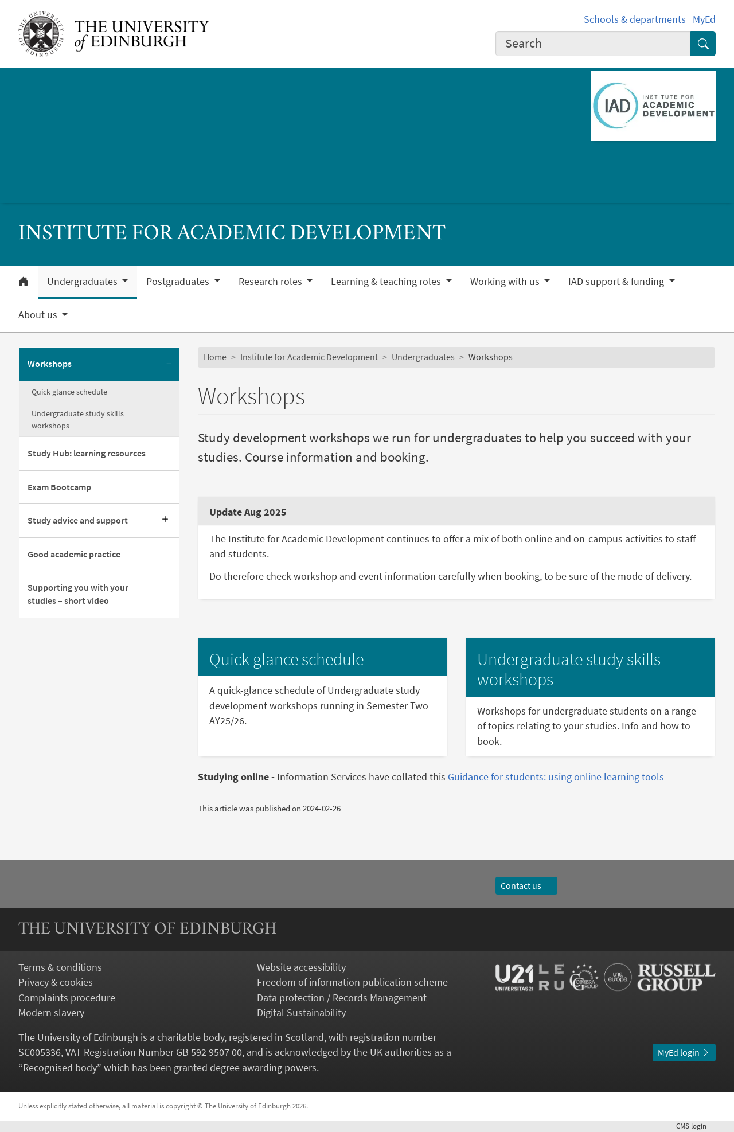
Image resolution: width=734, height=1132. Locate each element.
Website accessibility (301, 967)
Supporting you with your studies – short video (78, 594)
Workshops (50, 363)
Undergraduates (423, 357)
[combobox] (593, 43)
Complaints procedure (66, 998)
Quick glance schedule (69, 392)
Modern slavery (51, 1012)
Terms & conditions (60, 967)
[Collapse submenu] (169, 364)
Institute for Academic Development (309, 357)
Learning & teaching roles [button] (387, 281)
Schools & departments (635, 19)
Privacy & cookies (55, 982)
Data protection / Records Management (342, 998)
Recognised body (60, 1067)
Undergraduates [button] (83, 281)
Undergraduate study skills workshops (78, 419)
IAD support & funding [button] (617, 281)
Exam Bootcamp (59, 487)
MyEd (704, 19)
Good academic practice (74, 554)
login (696, 1126)
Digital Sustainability (301, 1012)
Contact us (526, 885)
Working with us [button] (506, 281)
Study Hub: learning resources (87, 453)
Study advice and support (78, 520)
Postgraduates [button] (179, 281)
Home (215, 357)
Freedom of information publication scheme (352, 982)
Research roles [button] (271, 281)
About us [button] (39, 315)
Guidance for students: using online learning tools (556, 777)
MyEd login (684, 1052)
